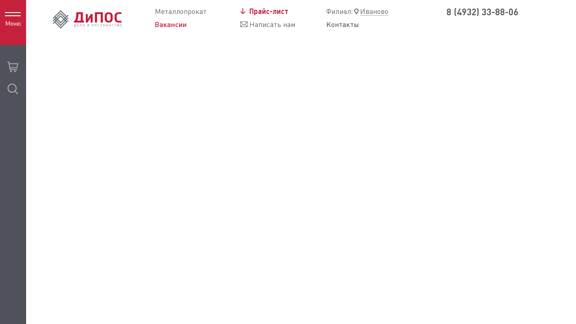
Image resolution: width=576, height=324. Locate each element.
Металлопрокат (181, 11)
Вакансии (171, 24)
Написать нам (272, 24)
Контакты (342, 24)
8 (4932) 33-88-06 (482, 12)
